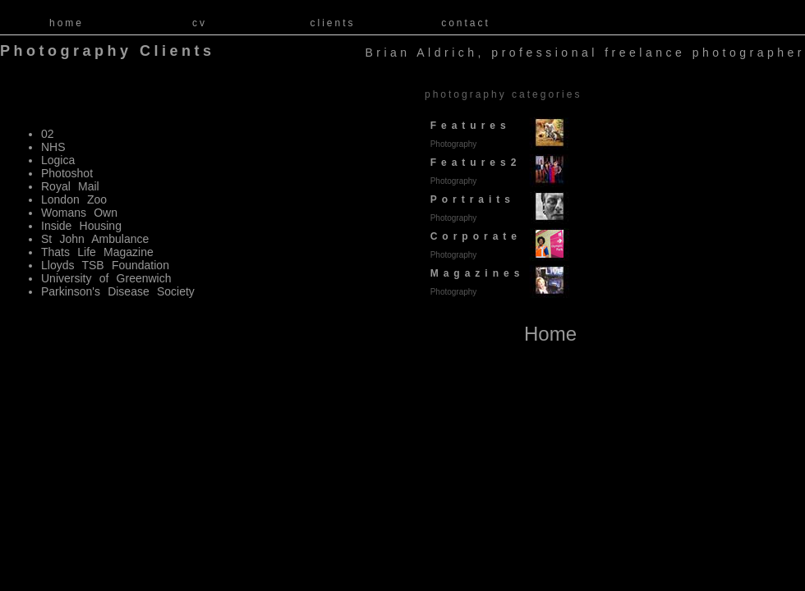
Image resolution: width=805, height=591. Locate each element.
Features (468, 134)
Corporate (473, 245)
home (66, 23)
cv (199, 23)
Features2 (473, 171)
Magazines (474, 282)
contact (465, 23)
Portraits (470, 208)
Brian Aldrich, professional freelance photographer (585, 53)
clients (332, 23)
